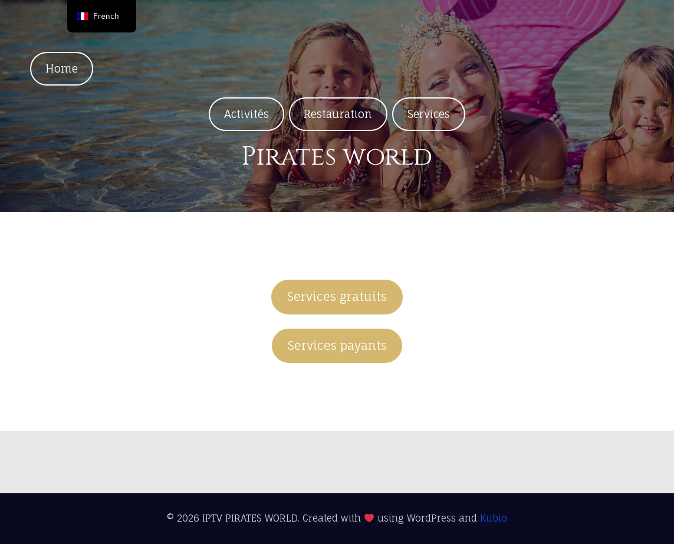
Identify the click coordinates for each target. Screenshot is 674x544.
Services (428, 113)
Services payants (337, 345)
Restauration (338, 113)
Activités (246, 113)
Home (61, 68)
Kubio (493, 518)
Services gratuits (337, 296)
